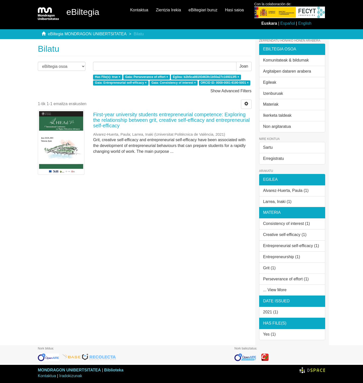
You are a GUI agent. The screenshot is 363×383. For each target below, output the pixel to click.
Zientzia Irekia (168, 10)
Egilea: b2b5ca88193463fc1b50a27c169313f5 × (206, 77)
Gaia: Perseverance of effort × (146, 77)
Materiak (271, 104)
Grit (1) (269, 268)
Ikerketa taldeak (277, 115)
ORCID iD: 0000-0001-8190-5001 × (225, 82)
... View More (275, 290)
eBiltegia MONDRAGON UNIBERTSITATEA (87, 34)
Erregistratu (273, 158)
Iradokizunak (70, 376)
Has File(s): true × (107, 77)
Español (287, 23)
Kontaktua (139, 10)
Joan (243, 66)
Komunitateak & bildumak (286, 60)
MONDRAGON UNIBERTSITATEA (69, 370)
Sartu (268, 147)
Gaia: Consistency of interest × (173, 82)
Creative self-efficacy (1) (285, 234)
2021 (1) (270, 312)
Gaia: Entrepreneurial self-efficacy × (121, 82)
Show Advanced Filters (231, 91)
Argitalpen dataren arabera (287, 71)
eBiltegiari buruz (203, 10)
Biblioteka (113, 370)
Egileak (269, 82)
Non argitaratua (277, 126)
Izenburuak (273, 93)
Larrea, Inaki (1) (277, 201)
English (304, 23)
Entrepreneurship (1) (281, 257)
